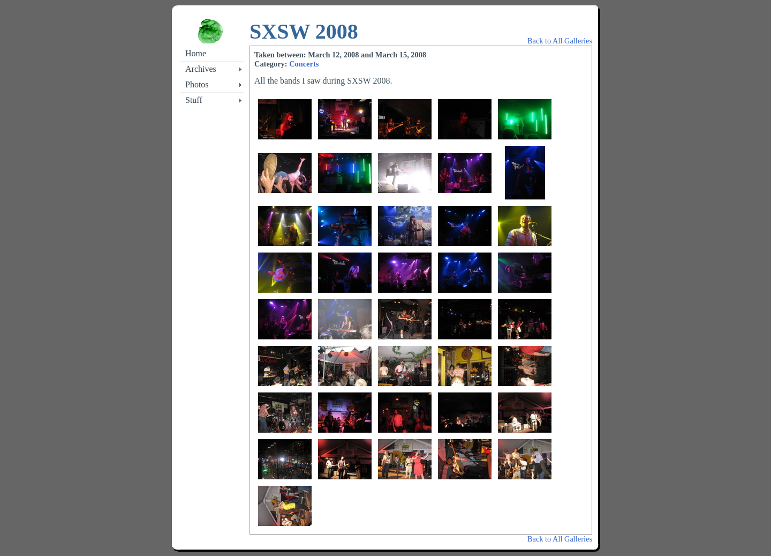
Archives (200, 68)
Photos (197, 84)
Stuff (193, 100)
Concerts (304, 64)
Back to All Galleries (559, 40)
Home (195, 53)
